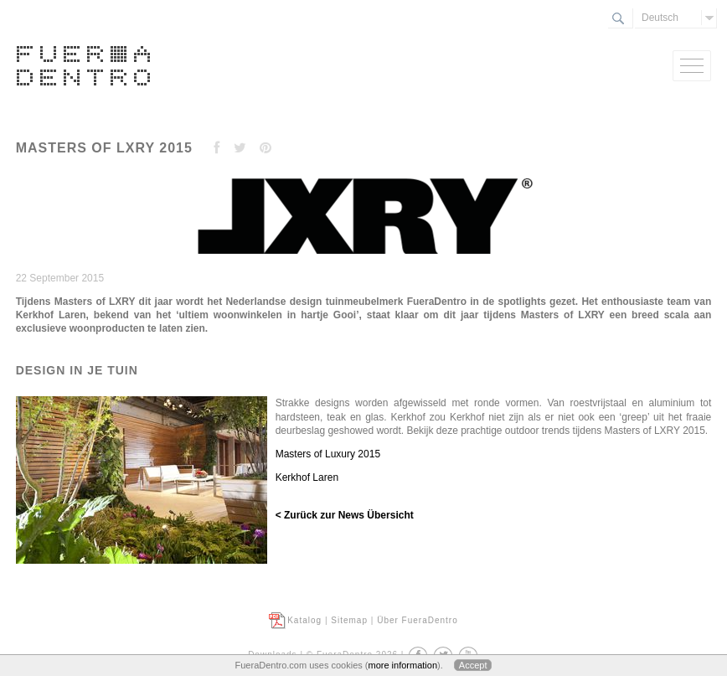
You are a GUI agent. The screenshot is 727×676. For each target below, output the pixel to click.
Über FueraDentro (417, 620)
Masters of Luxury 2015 (328, 454)
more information (402, 665)
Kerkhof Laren (307, 477)
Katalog (304, 620)
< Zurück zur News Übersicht (345, 515)
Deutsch (660, 17)
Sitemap (349, 620)
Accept (473, 665)
